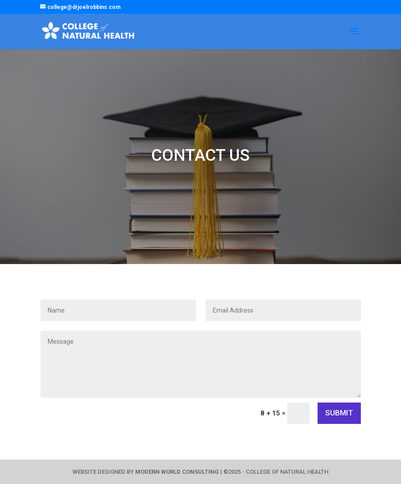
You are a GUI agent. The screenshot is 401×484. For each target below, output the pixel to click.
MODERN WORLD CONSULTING (177, 471)
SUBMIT (339, 412)
